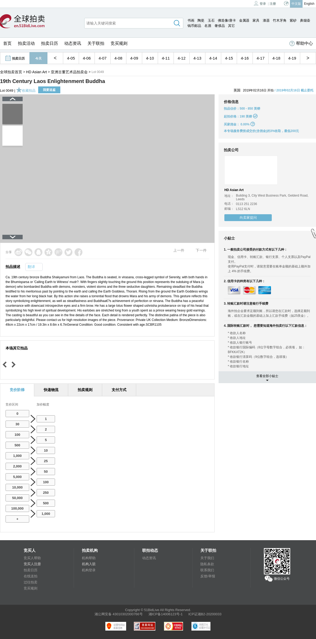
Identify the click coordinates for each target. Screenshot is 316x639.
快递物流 (51, 390)
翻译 (31, 267)
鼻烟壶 (305, 20)
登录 (260, 3)
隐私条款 (207, 564)
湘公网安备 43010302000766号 (119, 614)
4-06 (87, 58)
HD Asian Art (36, 72)
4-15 (229, 58)
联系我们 (207, 570)
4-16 (245, 58)
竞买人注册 (32, 564)
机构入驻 (89, 564)
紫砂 (293, 20)
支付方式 (119, 390)
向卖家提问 (248, 217)
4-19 (292, 58)
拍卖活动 (26, 43)
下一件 (201, 250)
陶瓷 (200, 20)
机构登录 (89, 570)
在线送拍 (30, 576)
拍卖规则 (85, 390)
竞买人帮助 (32, 558)
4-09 (134, 58)
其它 (231, 26)
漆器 (266, 20)
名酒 (207, 26)
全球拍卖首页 (11, 72)
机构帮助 (89, 558)
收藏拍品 (26, 90)
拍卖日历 (49, 43)
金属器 (244, 20)
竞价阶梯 (17, 390)
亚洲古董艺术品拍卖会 (69, 72)
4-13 (197, 58)
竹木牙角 (280, 20)
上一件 (178, 250)
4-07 (102, 58)
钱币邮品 (194, 26)
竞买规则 (119, 43)
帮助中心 (301, 43)
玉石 (211, 20)
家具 (256, 20)
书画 (190, 20)
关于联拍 (95, 43)
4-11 (166, 58)
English (309, 4)
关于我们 (207, 558)
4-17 (260, 58)
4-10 (150, 58)
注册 (273, 4)
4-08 (118, 58)
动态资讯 (72, 43)
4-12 (181, 58)
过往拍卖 (30, 582)
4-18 (276, 58)
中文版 (296, 4)
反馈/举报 (207, 576)
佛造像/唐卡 (227, 20)
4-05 (71, 58)
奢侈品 (220, 26)
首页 (7, 43)
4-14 (213, 58)
